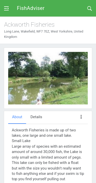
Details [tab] (36, 117)
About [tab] (17, 117)
